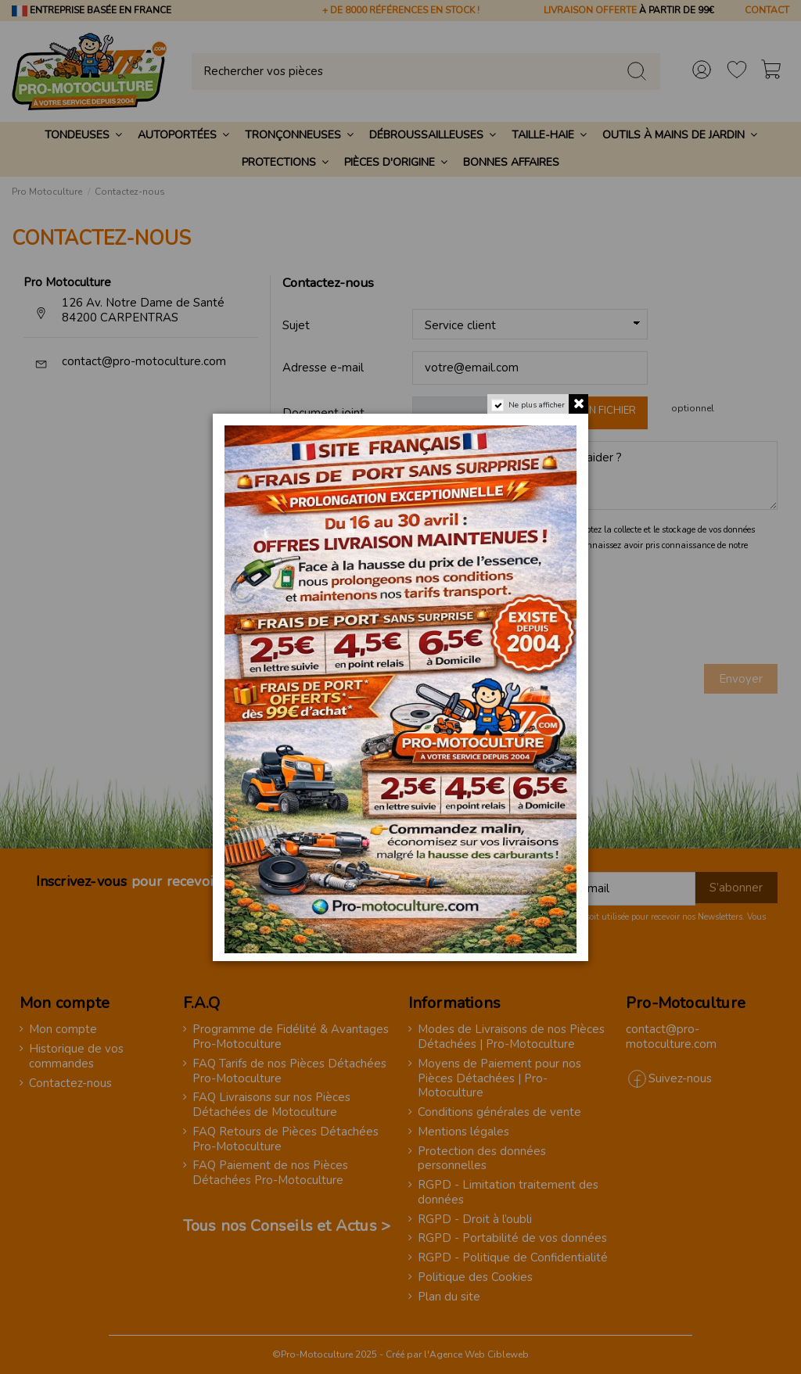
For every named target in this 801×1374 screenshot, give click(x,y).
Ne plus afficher (536, 405)
